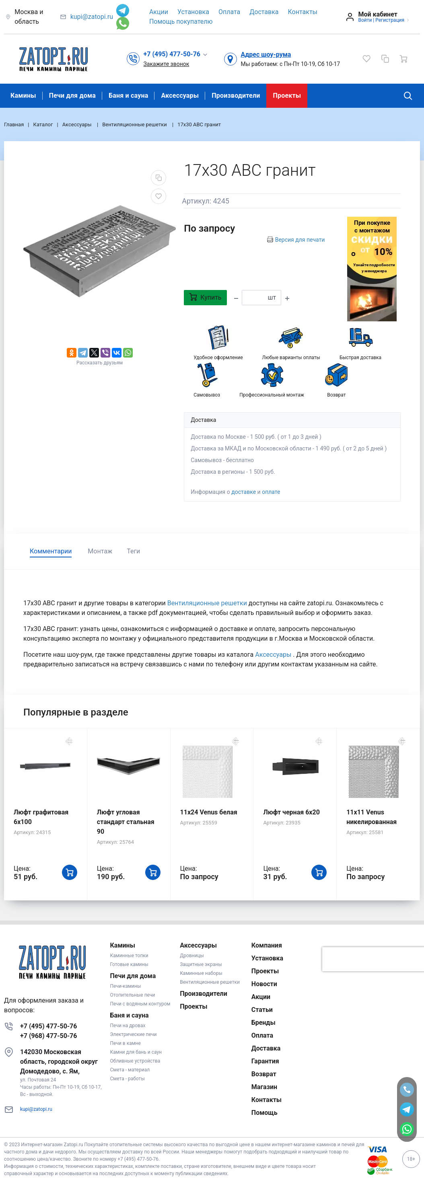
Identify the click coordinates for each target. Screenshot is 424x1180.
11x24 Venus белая (208, 812)
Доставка (263, 12)
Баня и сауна (128, 95)
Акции (158, 12)
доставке (243, 492)
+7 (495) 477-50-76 (48, 1026)
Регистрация (389, 20)
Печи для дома (72, 95)
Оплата (229, 12)
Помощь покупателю (181, 21)
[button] (176, 54)
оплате (271, 492)
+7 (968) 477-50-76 (48, 1036)
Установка (193, 12)
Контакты (302, 12)
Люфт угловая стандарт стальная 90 (125, 821)
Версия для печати (300, 239)
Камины (23, 95)
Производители (236, 95)
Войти (365, 20)
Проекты (287, 95)
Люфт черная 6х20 (291, 812)
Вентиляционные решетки (208, 603)
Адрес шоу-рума (266, 54)
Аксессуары (180, 95)
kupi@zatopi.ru (91, 17)
